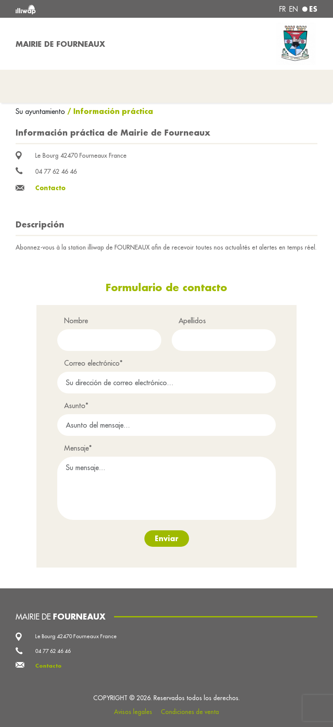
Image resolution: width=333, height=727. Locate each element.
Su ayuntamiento (41, 111)
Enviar (167, 538)
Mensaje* (78, 448)
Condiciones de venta (190, 712)
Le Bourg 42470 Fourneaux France (81, 155)
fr (282, 9)
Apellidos (192, 320)
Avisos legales (133, 712)
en (293, 9)
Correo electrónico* (93, 363)
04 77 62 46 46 (56, 171)
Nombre (76, 320)
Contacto (50, 188)
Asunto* (76, 405)
